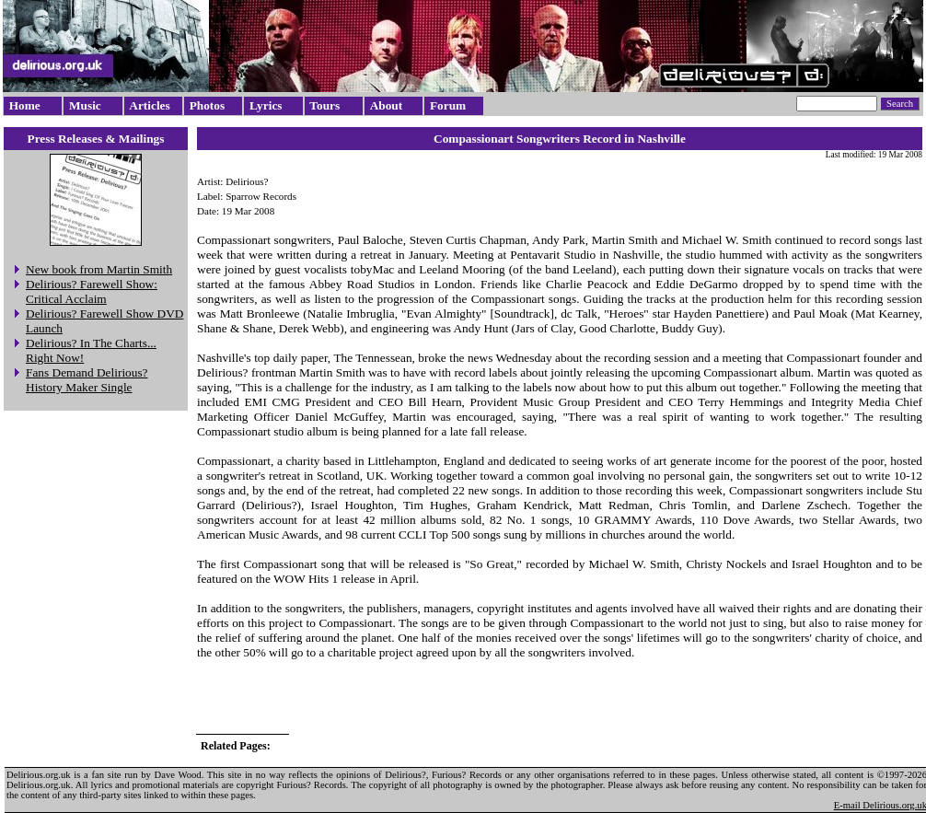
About (386, 105)
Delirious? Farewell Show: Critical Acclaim (91, 291)
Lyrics (266, 105)
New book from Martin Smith (99, 269)
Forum (448, 105)
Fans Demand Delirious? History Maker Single (87, 380)
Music (85, 105)
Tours (324, 105)
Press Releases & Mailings (96, 138)
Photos (208, 105)
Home (25, 105)
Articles (149, 105)
